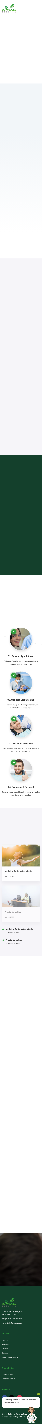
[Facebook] (4, 1398)
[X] (12, 1398)
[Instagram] (19, 1398)
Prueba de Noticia (14, 940)
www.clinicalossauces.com (12, 1323)
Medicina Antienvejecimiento (18, 873)
